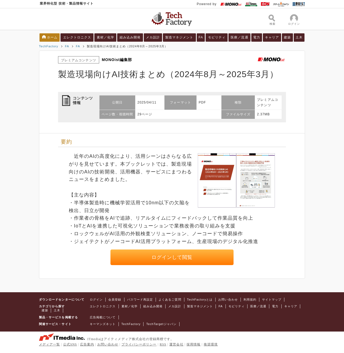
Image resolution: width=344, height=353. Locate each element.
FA (201, 37)
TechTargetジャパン (161, 324)
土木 (299, 37)
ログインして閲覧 (172, 257)
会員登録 (114, 299)
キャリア (272, 37)
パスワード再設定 (140, 299)
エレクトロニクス (77, 37)
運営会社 (176, 344)
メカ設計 (153, 37)
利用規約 (249, 299)
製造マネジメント (179, 37)
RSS (163, 344)
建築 (287, 37)
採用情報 (193, 344)
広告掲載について (103, 317)
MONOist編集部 (117, 60)
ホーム (52, 37)
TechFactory (48, 46)
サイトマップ (271, 299)
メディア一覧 (49, 344)
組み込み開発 (130, 37)
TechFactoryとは (200, 299)
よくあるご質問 (170, 299)
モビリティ (216, 37)
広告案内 (87, 344)
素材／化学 (105, 37)
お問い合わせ (228, 299)
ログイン (96, 299)
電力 (256, 37)
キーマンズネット (103, 324)
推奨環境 (211, 344)
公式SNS (70, 344)
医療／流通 (239, 37)
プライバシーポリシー (139, 344)
